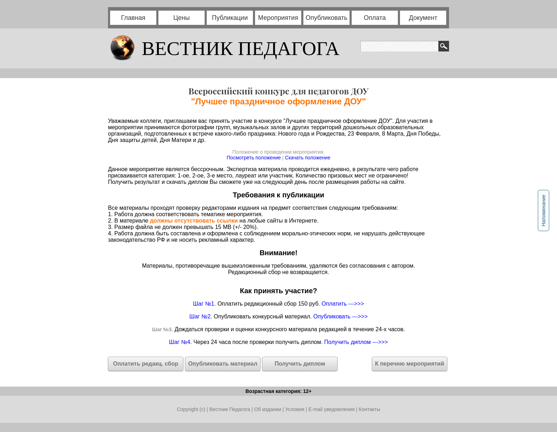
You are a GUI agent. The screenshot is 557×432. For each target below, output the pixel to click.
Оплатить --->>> (342, 304)
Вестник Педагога (230, 409)
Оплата (375, 17)
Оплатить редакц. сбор (145, 364)
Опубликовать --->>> (340, 316)
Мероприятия (278, 17)
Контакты (369, 409)
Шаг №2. (200, 316)
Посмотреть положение (254, 157)
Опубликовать (326, 17)
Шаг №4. (180, 342)
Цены (181, 17)
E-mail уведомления (331, 409)
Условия (295, 409)
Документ (423, 17)
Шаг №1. (204, 304)
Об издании (267, 409)
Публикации (230, 17)
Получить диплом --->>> (356, 342)
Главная (133, 17)
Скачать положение (307, 157)
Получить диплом (300, 364)
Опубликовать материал (223, 364)
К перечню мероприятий (409, 364)
